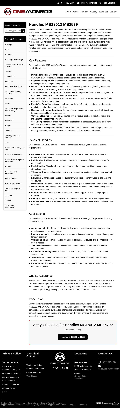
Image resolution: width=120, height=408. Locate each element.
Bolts (7, 50)
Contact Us (83, 405)
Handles (8, 116)
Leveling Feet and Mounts (12, 137)
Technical (103, 12)
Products (84, 12)
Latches (8, 131)
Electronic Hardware (13, 87)
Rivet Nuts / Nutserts (14, 155)
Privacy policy (19, 403)
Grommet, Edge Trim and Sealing (14, 110)
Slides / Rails (10, 178)
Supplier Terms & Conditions (12, 405)
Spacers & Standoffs (14, 183)
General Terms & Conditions (52, 403)
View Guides (31, 376)
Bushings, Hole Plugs (14, 60)
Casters (8, 72)
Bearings (8, 45)
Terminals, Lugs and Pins (13, 189)
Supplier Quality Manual (57, 405)
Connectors (10, 77)
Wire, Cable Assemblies (10, 206)
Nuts (7, 143)
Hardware (9, 121)
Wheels (8, 200)
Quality (93, 12)
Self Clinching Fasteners (11, 173)
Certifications (33, 403)
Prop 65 (73, 405)
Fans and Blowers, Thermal (13, 93)
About (75, 12)
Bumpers (9, 55)
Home (68, 12)
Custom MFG (6, 403)
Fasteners (9, 99)
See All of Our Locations (80, 377)
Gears (7, 104)
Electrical (9, 82)
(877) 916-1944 (109, 362)
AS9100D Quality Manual (35, 405)
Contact (113, 12)
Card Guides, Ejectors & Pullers (14, 66)
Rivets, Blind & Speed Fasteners (14, 161)
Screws (8, 166)
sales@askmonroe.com (108, 369)
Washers (8, 195)
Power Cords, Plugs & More (14, 149)
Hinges (8, 126)
